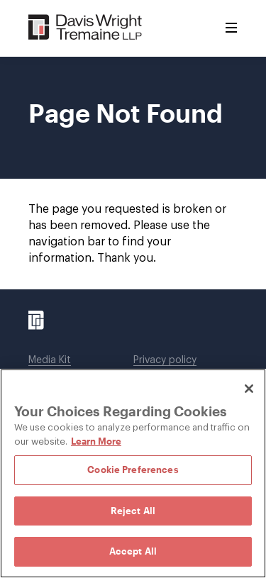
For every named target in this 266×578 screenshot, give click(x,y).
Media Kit (49, 360)
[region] (133, 473)
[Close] (249, 388)
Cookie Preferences (132, 469)
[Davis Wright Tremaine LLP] (85, 28)
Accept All (133, 551)
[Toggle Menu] (231, 28)
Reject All (133, 510)
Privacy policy (164, 360)
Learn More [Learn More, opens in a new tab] (96, 441)
